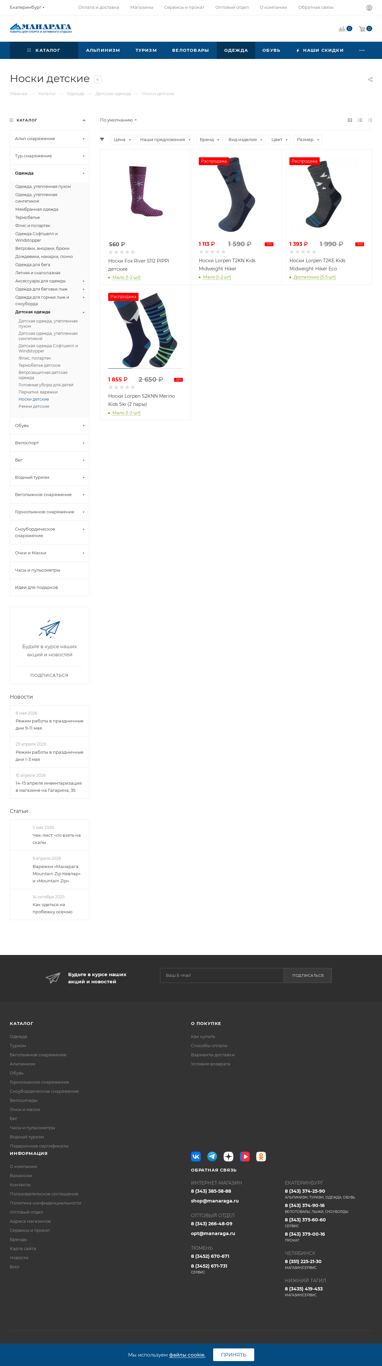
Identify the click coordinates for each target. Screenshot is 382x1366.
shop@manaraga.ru (215, 1201)
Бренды (18, 1239)
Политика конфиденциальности (45, 1202)
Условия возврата (210, 1063)
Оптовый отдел (26, 1212)
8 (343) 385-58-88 (211, 1191)
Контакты (20, 1184)
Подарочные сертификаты (39, 1145)
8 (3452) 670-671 (210, 1256)
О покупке (206, 1023)
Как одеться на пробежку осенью (52, 908)
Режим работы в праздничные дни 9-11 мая (49, 724)
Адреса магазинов (30, 1221)
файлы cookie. (187, 1355)
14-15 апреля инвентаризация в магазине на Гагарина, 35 (49, 786)
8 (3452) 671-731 (234, 1269)
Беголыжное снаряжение (38, 1054)
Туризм (18, 1045)
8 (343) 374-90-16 (328, 1208)
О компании (23, 1166)
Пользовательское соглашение (44, 1193)
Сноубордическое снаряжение (44, 1091)
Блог (15, 1266)
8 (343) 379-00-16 (328, 1237)
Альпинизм (22, 1063)
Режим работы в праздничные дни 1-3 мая (49, 755)
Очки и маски (25, 1109)
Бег (13, 1118)
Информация (29, 1153)
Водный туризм (27, 1136)
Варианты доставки (213, 1054)
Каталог (22, 1023)
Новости (21, 697)
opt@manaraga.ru (213, 1233)
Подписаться (308, 975)
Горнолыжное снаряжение (39, 1082)
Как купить (203, 1036)
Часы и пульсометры (32, 1127)
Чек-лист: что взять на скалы (57, 838)
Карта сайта (23, 1248)
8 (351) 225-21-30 (328, 1264)
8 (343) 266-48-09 (211, 1224)
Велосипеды (23, 1100)
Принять (233, 1355)
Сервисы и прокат (30, 1230)
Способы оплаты (209, 1045)
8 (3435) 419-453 (328, 1292)
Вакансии (21, 1175)
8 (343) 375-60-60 (328, 1223)
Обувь (16, 1072)
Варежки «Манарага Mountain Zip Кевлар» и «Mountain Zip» (57, 873)
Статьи (19, 811)
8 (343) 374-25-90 (328, 1194)
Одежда (18, 1036)
